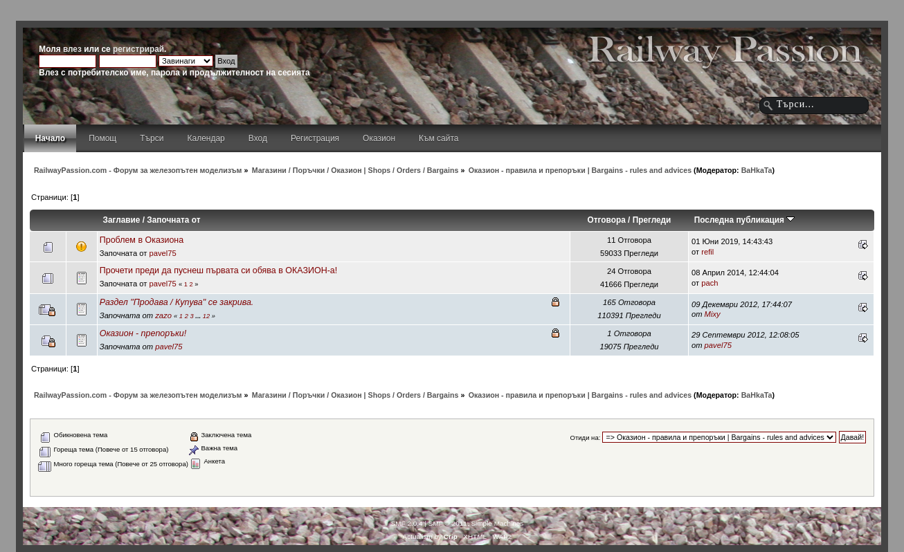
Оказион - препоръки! (143, 333)
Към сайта (439, 138)
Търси (151, 138)
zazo (163, 315)
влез (72, 49)
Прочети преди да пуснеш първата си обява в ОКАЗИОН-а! (218, 270)
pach (709, 283)
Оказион (379, 138)
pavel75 (162, 253)
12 (206, 316)
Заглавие (122, 220)
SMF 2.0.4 (407, 523)
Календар (205, 138)
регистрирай (138, 49)
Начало (50, 138)
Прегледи (652, 220)
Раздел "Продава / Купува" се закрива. (177, 302)
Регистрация (315, 138)
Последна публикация (744, 220)
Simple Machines (497, 523)
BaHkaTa (756, 170)
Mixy (713, 314)
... (198, 316)
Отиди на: (585, 437)
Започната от (173, 220)
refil (707, 252)
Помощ (102, 138)
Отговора (607, 220)
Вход (257, 138)
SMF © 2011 (447, 523)
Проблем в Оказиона (141, 240)
